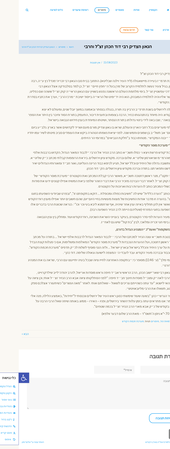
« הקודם (162, 334)
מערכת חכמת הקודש (114, 321)
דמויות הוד (146, 321)
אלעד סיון (7, 442)
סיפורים (136, 321)
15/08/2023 (92, 62)
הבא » (6, 334)
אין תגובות (76, 62)
